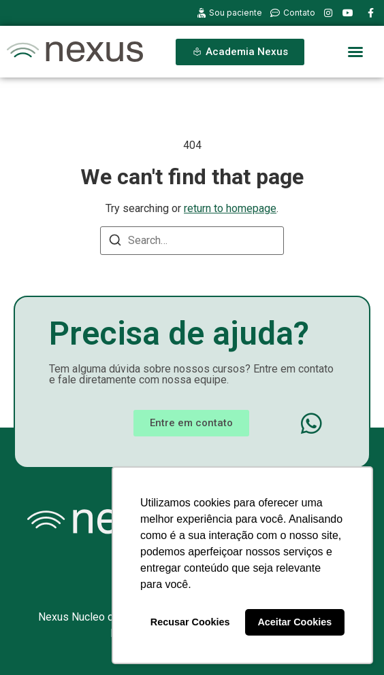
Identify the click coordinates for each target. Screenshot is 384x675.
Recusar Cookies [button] (190, 622)
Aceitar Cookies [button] (294, 622)
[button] (355, 51)
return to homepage (230, 208)
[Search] (115, 242)
